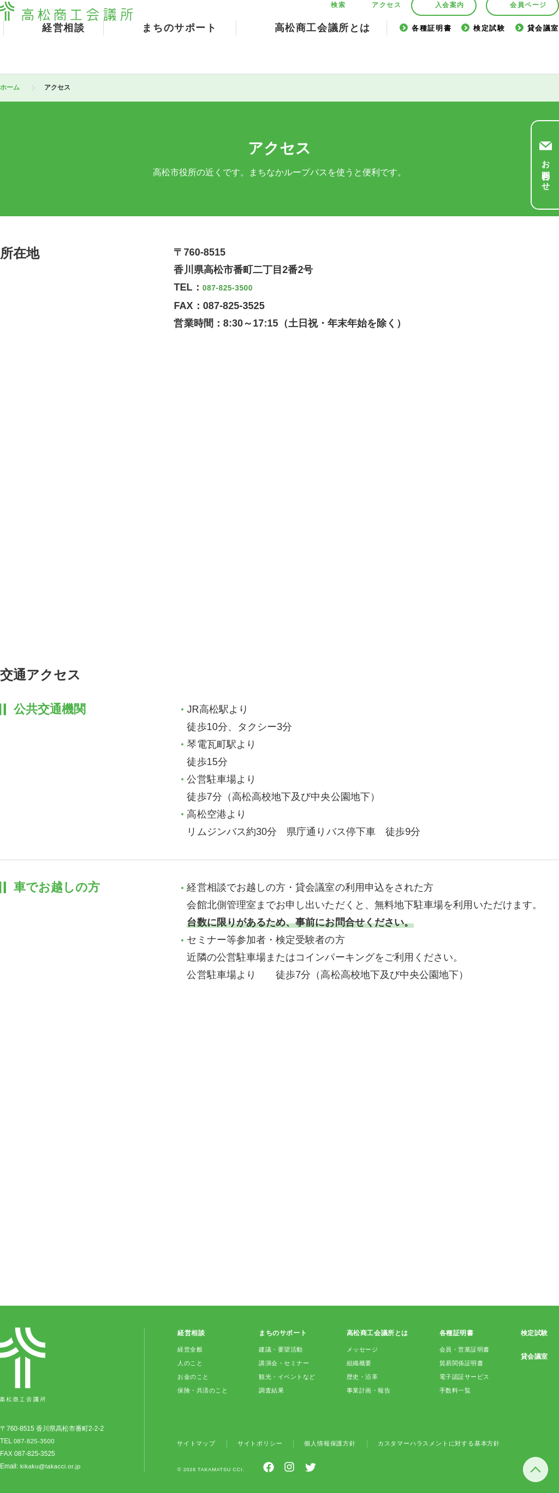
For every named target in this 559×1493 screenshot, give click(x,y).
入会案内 (450, 30)
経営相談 (63, 53)
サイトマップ (198, 1442)
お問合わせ (545, 170)
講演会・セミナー (285, 1362)
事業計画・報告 (369, 1389)
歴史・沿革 (362, 1375)
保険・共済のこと (205, 1389)
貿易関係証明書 (462, 1362)
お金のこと (194, 1375)
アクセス (386, 30)
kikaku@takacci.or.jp (50, 1465)
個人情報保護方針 (339, 1442)
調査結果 (271, 1389)
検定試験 (489, 54)
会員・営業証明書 (465, 1348)
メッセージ (362, 1348)
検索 (338, 30)
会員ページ (528, 30)
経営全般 (191, 1348)
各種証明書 (431, 54)
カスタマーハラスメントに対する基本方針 (455, 1442)
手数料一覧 (455, 1389)
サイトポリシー (265, 1442)
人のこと (191, 1362)
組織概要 (358, 1362)
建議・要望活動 (282, 1348)
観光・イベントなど (288, 1375)
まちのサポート (179, 53)
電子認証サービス (465, 1375)
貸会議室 (543, 54)
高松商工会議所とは (323, 53)
